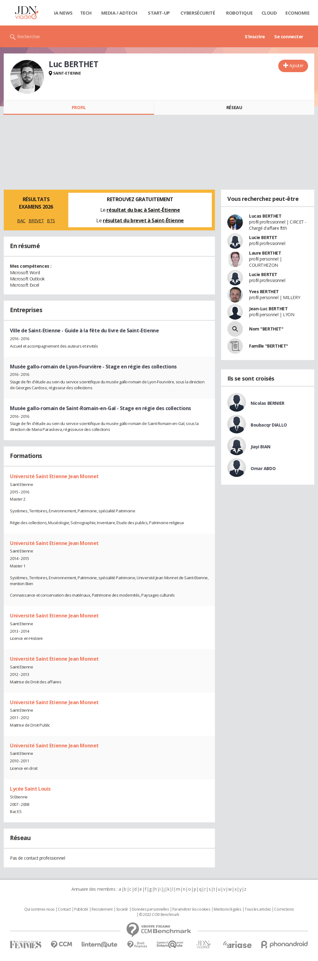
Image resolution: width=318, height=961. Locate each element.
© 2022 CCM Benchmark (159, 914)
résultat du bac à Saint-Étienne (143, 209)
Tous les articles (258, 909)
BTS (51, 221)
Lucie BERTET (263, 237)
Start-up (159, 13)
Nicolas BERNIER (267, 403)
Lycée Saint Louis (30, 788)
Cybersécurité (197, 13)
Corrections (283, 909)
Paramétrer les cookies (191, 909)
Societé (122, 909)
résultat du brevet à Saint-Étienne (143, 220)
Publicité (81, 909)
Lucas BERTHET (265, 216)
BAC (21, 221)
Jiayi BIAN (260, 447)
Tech (86, 13)
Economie (297, 13)
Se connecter (288, 36)
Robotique (239, 13)
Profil (79, 107)
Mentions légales (227, 909)
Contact (64, 909)
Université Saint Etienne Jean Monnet (54, 476)
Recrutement (102, 909)
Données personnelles (150, 909)
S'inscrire (255, 36)
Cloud (269, 13)
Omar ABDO (263, 468)
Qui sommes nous (39, 909)
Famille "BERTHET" (268, 346)
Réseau (234, 107)
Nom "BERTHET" (266, 329)
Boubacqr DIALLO (269, 425)
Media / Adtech (119, 13)
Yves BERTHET (264, 291)
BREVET (36, 221)
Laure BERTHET (265, 253)
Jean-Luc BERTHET (268, 309)
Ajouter (296, 65)
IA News (63, 13)
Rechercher (28, 36)
